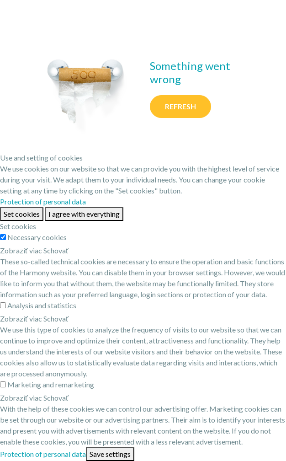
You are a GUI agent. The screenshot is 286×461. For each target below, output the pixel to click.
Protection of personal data (43, 201)
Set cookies (22, 213)
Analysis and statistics (41, 305)
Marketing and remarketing (50, 384)
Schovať (56, 250)
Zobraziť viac (21, 250)
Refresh (180, 106)
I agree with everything (84, 213)
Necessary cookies (37, 237)
